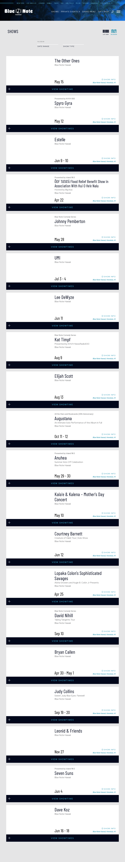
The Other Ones (67, 60)
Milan (78, 3)
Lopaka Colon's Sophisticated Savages (78, 575)
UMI (57, 257)
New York (20, 3)
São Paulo (70, 3)
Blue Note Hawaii (19, 12)
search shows (112, 11)
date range (43, 46)
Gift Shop (103, 11)
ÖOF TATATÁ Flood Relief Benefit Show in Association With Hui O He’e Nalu (81, 183)
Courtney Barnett (68, 533)
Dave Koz (62, 809)
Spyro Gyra (63, 103)
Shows (55, 11)
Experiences (105, 3)
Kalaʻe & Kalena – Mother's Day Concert (79, 496)
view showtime (62, 89)
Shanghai (94, 3)
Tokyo (56, 3)
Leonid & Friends (68, 731)
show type (68, 46)
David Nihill (64, 615)
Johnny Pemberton (70, 221)
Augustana (63, 418)
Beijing (86, 3)
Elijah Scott (64, 376)
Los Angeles (31, 3)
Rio (62, 3)
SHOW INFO (110, 79)
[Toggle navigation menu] (118, 11)
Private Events (69, 11)
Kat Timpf (63, 339)
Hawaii (49, 3)
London (42, 3)
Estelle (60, 139)
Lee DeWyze (64, 297)
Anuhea (61, 457)
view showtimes (62, 128)
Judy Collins (64, 691)
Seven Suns (64, 773)
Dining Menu (89, 11)
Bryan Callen (65, 652)
